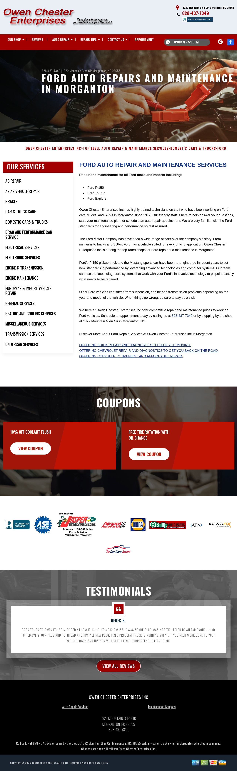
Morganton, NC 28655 (106, 70)
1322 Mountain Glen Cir (77, 70)
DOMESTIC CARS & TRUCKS (193, 155)
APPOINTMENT (144, 39)
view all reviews (118, 672)
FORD (221, 155)
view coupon (30, 454)
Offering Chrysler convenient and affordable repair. (131, 363)
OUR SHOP (14, 39)
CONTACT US (116, 39)
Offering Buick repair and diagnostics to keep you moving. (135, 351)
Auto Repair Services (75, 713)
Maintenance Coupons (162, 713)
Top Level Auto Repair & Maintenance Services (126, 155)
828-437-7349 (195, 13)
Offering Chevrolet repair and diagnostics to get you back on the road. (149, 357)
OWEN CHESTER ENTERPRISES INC (53, 155)
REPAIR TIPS (88, 39)
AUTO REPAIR (60, 39)
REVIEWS (37, 39)
